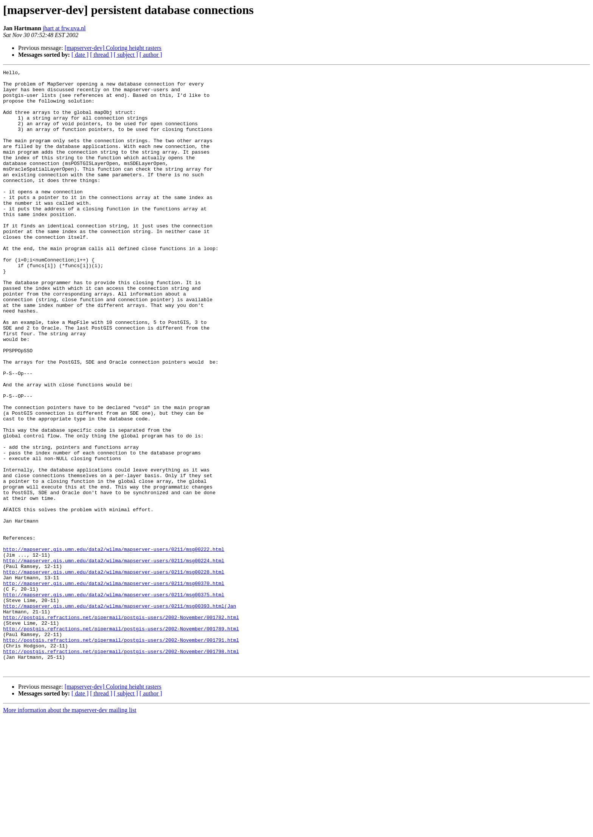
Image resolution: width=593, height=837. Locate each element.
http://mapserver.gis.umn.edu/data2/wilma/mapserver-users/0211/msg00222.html (113, 645)
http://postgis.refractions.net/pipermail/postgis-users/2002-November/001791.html (121, 754)
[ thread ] (101, 54)
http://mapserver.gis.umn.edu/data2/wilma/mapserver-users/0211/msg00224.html (113, 659)
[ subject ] (126, 54)
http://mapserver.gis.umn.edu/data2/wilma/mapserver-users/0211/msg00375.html (113, 700)
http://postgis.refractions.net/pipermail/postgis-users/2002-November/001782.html (121, 727)
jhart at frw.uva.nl (64, 28)
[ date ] (79, 54)
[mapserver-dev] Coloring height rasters (113, 48)
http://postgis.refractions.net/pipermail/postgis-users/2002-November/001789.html (121, 740)
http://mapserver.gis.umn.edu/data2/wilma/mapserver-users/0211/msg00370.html (113, 686)
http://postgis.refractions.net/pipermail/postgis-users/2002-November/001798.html (121, 768)
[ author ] (151, 54)
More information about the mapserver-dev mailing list (69, 830)
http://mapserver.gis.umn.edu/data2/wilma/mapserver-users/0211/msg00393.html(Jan (119, 713)
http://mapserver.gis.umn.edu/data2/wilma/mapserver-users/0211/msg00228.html (113, 672)
